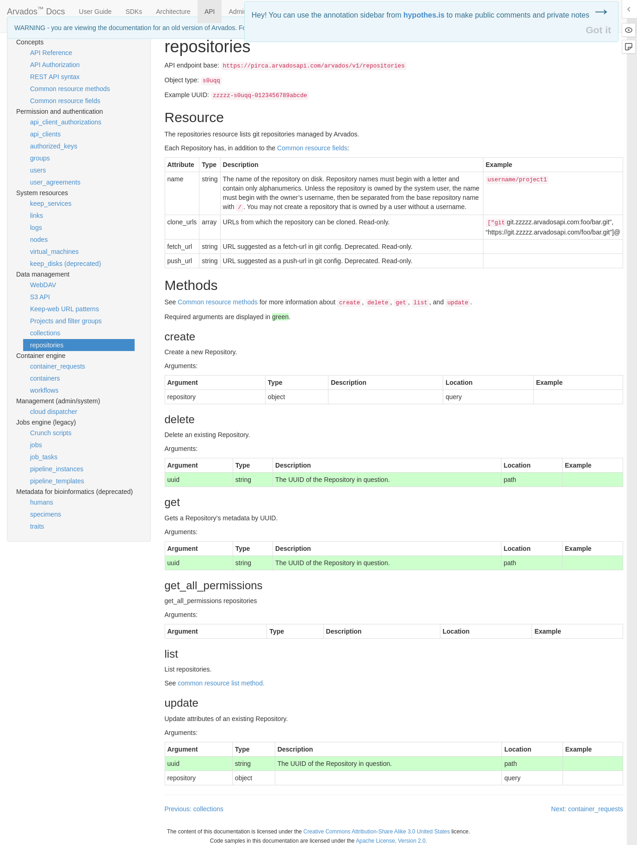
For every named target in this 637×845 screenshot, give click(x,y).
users (38, 170)
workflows (44, 390)
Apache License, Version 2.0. (391, 841)
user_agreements (55, 182)
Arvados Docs (36, 10)
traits (37, 526)
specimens (45, 514)
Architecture (173, 11)
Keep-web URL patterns (64, 309)
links (36, 215)
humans (41, 502)
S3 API (40, 297)
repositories (46, 345)
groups (40, 158)
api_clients (45, 134)
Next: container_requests (587, 809)
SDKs (133, 11)
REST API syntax (55, 76)
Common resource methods (70, 89)
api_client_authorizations (65, 122)
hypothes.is (424, 15)
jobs (36, 445)
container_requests (57, 366)
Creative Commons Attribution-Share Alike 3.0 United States (376, 831)
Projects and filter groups (66, 321)
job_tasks (43, 457)
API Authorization (55, 64)
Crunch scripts (50, 433)
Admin (238, 11)
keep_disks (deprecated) (65, 263)
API (209, 11)
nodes (39, 239)
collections (45, 333)
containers (45, 378)
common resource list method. (221, 683)
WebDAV (43, 285)
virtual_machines (54, 251)
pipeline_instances (56, 469)
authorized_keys (53, 146)
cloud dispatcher (53, 411)
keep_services (51, 203)
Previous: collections (194, 809)
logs (36, 227)
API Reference (51, 52)
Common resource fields (65, 101)
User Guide (95, 11)
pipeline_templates (57, 481)
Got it (598, 30)
